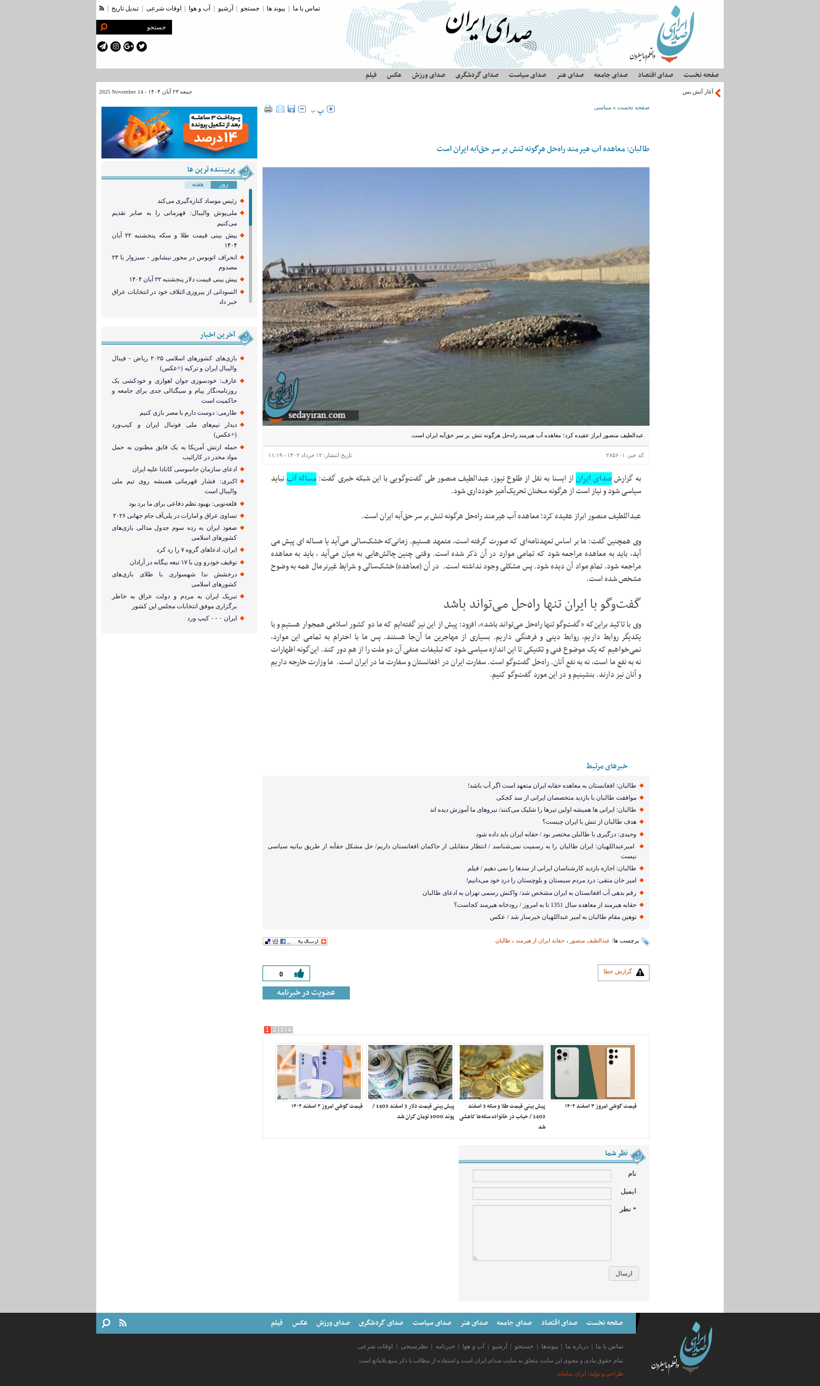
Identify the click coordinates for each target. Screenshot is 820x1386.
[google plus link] (128, 46)
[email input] (542, 1193)
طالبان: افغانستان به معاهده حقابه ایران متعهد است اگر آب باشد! (552, 785)
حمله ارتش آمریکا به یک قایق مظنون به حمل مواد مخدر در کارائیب (174, 452)
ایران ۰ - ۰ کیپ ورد (212, 618)
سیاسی (602, 107)
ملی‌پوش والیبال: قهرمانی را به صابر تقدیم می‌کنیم (174, 217)
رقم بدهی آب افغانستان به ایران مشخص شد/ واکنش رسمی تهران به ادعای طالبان (529, 892)
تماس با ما (306, 8)
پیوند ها (276, 8)
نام (632, 1173)
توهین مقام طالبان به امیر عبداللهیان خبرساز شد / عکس (563, 917)
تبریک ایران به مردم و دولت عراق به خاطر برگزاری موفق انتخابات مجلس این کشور (174, 601)
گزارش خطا (617, 971)
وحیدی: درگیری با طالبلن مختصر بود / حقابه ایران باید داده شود (556, 834)
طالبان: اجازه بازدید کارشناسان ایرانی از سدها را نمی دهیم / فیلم (552, 868)
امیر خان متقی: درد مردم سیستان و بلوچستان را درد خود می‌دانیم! (551, 880)
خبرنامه (445, 1346)
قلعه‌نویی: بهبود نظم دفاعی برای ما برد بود (182, 503)
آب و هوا (199, 8)
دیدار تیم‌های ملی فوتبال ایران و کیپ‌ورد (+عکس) (174, 429)
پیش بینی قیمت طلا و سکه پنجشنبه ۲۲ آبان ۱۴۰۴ (174, 240)
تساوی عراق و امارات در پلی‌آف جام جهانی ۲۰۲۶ (175, 515)
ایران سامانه (571, 1374)
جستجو (250, 8)
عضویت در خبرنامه (306, 992)
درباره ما (576, 1346)
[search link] (103, 27)
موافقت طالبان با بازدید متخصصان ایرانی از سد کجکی (566, 797)
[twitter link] (141, 46)
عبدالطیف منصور (590, 940)
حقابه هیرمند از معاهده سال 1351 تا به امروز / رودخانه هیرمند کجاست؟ (545, 904)
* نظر (628, 1209)
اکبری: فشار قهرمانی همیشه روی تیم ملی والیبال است (174, 486)
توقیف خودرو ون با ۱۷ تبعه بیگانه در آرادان (183, 562)
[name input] (542, 1175)
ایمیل (628, 1191)
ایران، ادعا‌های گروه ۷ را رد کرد (196, 549)
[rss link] (101, 8)
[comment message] (542, 1233)
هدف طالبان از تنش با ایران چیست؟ (589, 821)
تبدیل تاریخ (125, 8)
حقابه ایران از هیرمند (540, 940)
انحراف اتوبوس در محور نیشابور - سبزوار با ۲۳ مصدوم (174, 262)
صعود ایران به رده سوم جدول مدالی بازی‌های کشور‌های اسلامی (174, 532)
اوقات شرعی (163, 8)
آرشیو (225, 8)
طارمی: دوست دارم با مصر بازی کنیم (188, 412)
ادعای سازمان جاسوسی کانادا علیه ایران (184, 469)
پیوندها (549, 1346)
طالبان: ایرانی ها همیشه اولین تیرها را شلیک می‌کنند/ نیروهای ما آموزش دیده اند (532, 809)
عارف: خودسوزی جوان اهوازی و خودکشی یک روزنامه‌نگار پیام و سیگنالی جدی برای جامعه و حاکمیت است (174, 390)
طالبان (502, 940)
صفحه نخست (633, 107)
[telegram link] (102, 46)
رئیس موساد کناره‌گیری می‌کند (197, 201)
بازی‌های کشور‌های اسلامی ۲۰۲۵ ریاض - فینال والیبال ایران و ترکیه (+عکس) (174, 363)
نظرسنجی (414, 1346)
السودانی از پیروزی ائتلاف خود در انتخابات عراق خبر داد (174, 296)
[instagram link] (115, 46)
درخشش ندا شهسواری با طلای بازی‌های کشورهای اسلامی (174, 579)
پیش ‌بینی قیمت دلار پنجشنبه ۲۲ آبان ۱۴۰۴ (183, 279)
